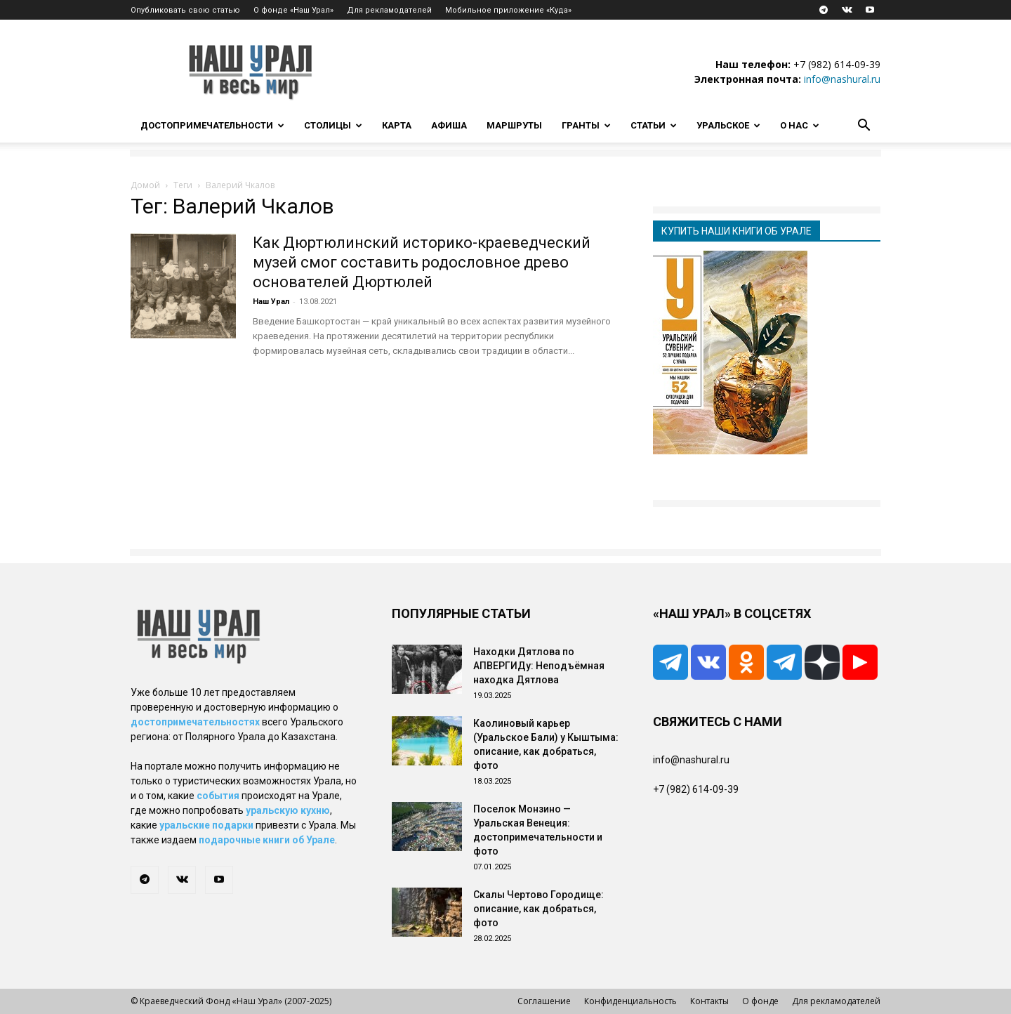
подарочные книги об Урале (267, 839)
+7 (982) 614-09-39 (836, 64)
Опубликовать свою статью (185, 10)
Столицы (333, 125)
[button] (863, 126)
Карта (396, 125)
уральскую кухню (288, 810)
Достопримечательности (212, 125)
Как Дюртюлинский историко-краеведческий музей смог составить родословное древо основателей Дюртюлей (421, 262)
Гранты (586, 125)
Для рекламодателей (389, 10)
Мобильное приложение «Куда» (508, 10)
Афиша (449, 125)
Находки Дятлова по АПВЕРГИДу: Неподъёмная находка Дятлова (538, 665)
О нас (799, 125)
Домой (145, 185)
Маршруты (514, 125)
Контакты (709, 1001)
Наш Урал (271, 301)
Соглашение (544, 1001)
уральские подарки (206, 825)
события (218, 795)
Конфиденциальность (630, 1001)
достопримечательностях (195, 721)
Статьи (653, 125)
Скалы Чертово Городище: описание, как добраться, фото (538, 908)
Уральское (728, 125)
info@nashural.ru (842, 79)
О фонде (760, 1001)
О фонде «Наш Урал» (293, 10)
